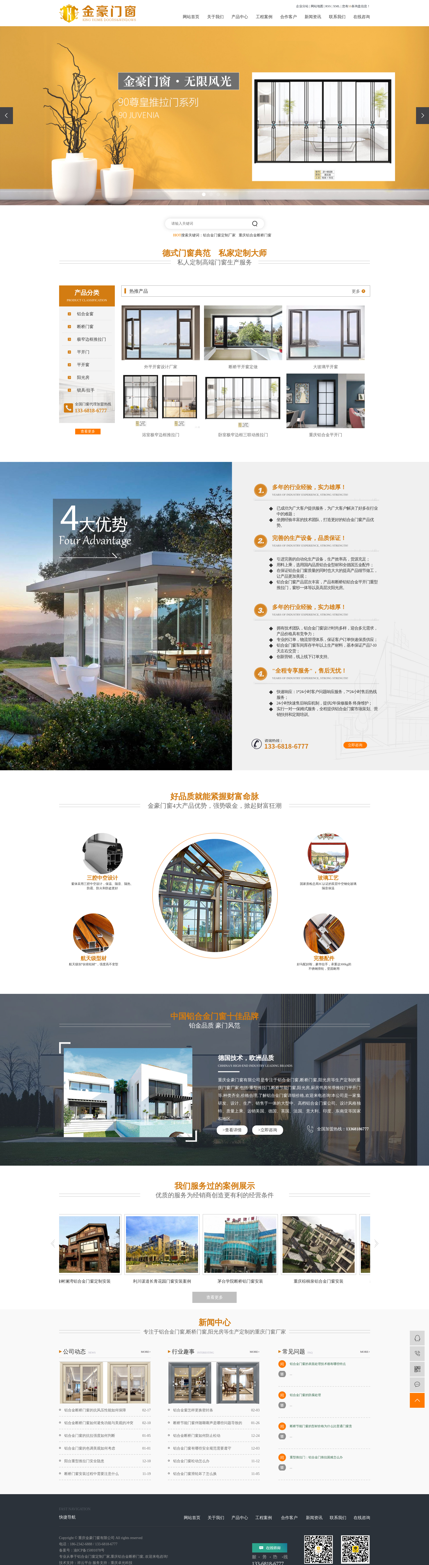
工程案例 (264, 17)
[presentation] (6, 115)
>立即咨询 (267, 1130)
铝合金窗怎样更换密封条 (193, 1410)
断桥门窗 (85, 326)
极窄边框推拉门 (91, 339)
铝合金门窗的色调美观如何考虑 (89, 1448)
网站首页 (191, 17)
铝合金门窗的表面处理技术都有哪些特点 (318, 1364)
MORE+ (146, 1351)
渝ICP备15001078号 (89, 1550)
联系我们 (337, 17)
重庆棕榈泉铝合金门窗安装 (321, 1281)
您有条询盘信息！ (356, 6)
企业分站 (302, 6)
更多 (356, 291)
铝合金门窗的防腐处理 (305, 1395)
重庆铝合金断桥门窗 (255, 235)
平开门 (83, 352)
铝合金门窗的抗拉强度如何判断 (89, 1436)
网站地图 (317, 6)
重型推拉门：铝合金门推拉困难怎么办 (316, 1457)
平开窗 (83, 365)
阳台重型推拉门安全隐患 (84, 1461)
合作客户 (288, 17)
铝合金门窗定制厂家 (219, 235)
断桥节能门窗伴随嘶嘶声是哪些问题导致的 (207, 1423)
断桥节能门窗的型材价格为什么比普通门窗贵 (321, 1426)
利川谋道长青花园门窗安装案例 (164, 1281)
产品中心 (239, 17)
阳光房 (83, 377)
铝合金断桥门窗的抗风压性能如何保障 (95, 1410)
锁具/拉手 (86, 390)
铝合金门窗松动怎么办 (191, 1461)
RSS (328, 6)
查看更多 (88, 431)
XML (336, 6)
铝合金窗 (85, 314)
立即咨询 (355, 745)
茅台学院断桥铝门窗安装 (242, 1281)
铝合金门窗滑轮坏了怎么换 (195, 1474)
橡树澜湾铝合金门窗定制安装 (86, 1281)
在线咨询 (361, 17)
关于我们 (215, 17)
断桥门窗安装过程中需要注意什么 (91, 1474)
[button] (204, 194)
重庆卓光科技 (121, 1563)
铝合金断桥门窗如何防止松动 (196, 1436)
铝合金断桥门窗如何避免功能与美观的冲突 (98, 1423)
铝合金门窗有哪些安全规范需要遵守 (202, 1448)
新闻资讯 (313, 17)
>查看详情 (231, 1130)
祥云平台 (84, 1563)
